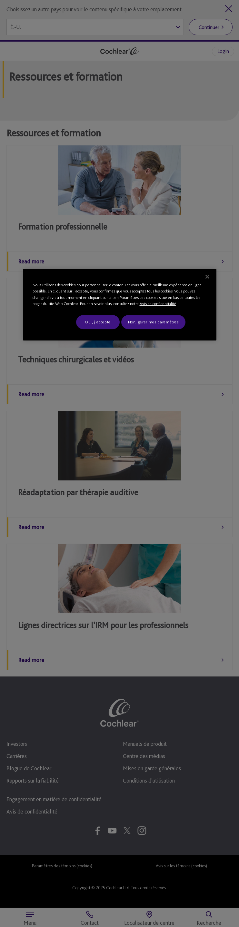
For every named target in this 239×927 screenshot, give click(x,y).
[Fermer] (207, 277)
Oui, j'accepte (98, 322)
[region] (119, 304)
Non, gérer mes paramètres (153, 322)
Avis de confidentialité (158, 303)
